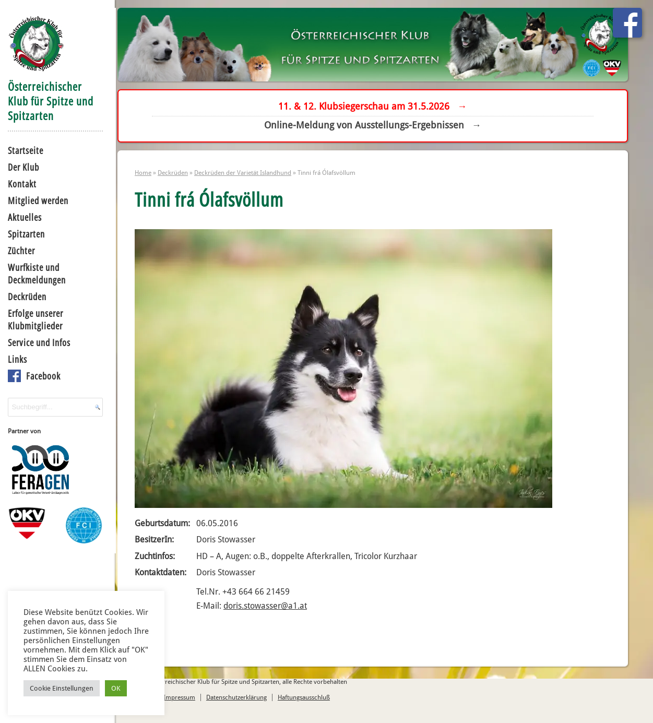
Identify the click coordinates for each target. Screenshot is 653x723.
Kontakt (20, 182)
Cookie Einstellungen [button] (61, 688)
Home (152, 176)
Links (16, 358)
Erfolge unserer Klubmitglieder (34, 318)
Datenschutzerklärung (245, 703)
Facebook (42, 375)
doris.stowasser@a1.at (274, 610)
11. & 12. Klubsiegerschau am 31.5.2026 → (376, 107)
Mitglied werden (36, 199)
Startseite (24, 149)
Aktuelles (23, 216)
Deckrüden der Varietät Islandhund (251, 176)
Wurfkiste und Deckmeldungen (35, 272)
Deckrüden (25, 295)
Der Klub (22, 166)
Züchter (19, 249)
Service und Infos (37, 341)
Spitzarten (24, 233)
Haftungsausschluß (312, 703)
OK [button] (116, 688)
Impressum (188, 703)
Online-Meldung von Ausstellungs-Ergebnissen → (375, 126)
